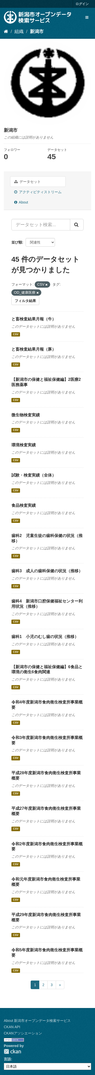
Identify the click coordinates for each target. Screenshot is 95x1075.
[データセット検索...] (40, 224)
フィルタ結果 (25, 301)
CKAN (12, 1051)
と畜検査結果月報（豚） (33, 349)
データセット (27, 182)
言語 (7, 1059)
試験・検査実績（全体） (33, 475)
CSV (15, 334)
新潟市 (37, 31)
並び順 (16, 242)
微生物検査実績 (25, 415)
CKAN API (12, 1027)
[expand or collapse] (87, 17)
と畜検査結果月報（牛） (33, 319)
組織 (19, 31)
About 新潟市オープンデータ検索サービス (37, 1021)
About (21, 202)
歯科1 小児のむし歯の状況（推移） (45, 636)
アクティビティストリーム (38, 192)
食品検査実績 (23, 505)
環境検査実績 (23, 445)
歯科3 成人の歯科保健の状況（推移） (47, 571)
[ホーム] (6, 31)
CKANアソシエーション (23, 1033)
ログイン (82, 4)
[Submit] (77, 224)
